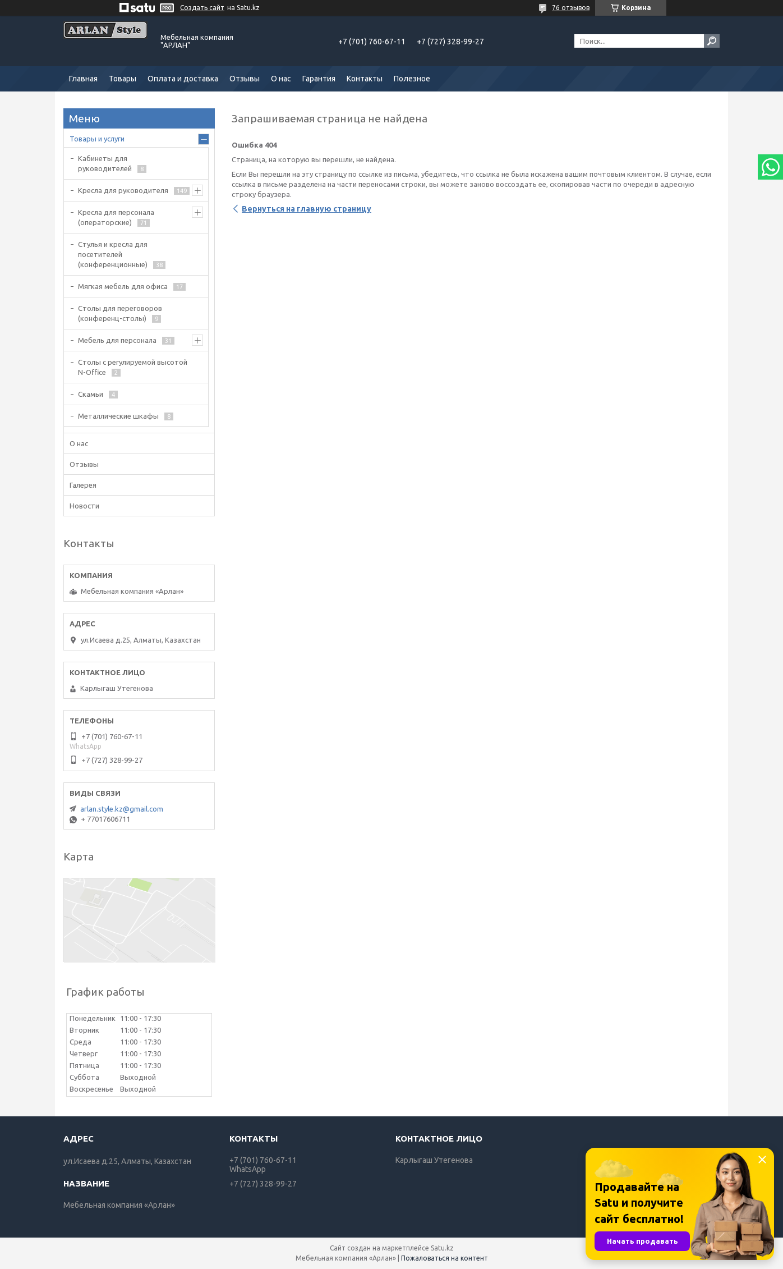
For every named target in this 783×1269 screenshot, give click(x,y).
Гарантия (318, 78)
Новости (84, 506)
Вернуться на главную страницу (306, 208)
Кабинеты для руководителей (105, 163)
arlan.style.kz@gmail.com (121, 809)
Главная (83, 78)
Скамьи (90, 394)
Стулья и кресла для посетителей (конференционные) (113, 254)
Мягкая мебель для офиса (123, 286)
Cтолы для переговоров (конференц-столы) (120, 313)
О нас (281, 78)
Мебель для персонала (117, 340)
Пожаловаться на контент (444, 1258)
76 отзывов (570, 7)
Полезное (412, 78)
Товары (122, 78)
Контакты (365, 78)
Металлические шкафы (118, 416)
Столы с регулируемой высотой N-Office (132, 367)
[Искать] (712, 41)
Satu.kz (442, 1248)
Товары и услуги (97, 139)
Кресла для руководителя (123, 190)
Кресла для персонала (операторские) (116, 217)
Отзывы (244, 78)
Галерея (83, 485)
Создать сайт (202, 7)
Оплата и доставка (183, 78)
